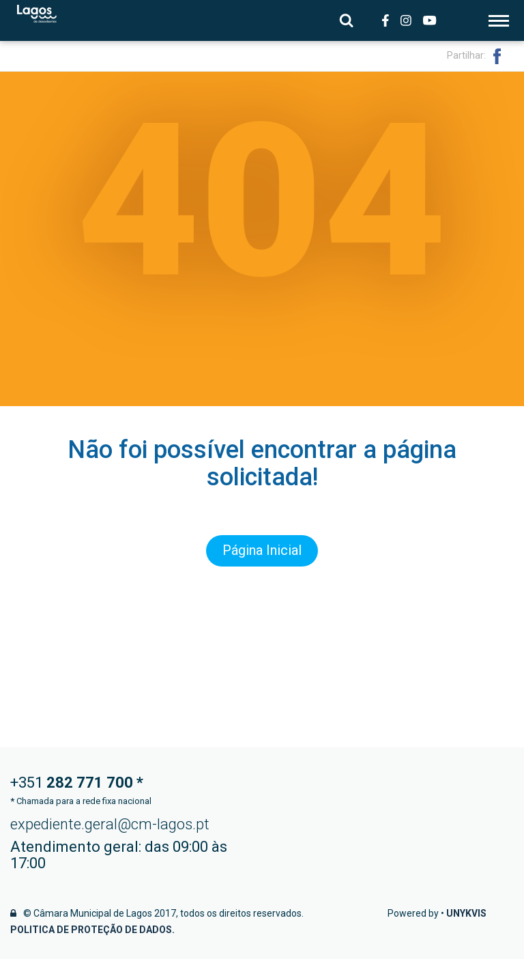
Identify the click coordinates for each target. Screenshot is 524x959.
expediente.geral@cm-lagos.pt (109, 824)
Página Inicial (262, 551)
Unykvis (466, 913)
